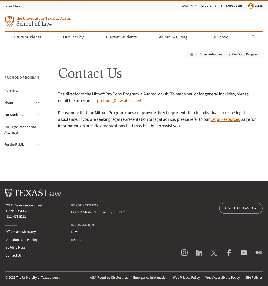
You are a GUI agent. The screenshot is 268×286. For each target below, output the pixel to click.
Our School (222, 37)
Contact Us (13, 255)
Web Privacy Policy (186, 277)
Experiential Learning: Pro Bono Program (229, 54)
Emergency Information (150, 277)
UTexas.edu (12, 6)
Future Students (29, 37)
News (75, 231)
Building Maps (15, 247)
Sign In (255, 6)
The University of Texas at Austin (39, 277)
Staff (219, 6)
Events (76, 239)
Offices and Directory (20, 231)
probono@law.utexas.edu (120, 101)
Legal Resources (225, 119)
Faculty (205, 6)
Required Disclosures (109, 277)
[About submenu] (21, 103)
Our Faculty (76, 37)
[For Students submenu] (21, 115)
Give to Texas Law (241, 208)
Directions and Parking (21, 239)
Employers (234, 6)
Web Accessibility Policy (222, 277)
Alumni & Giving (176, 37)
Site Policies (254, 277)
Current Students (124, 37)
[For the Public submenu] (21, 144)
